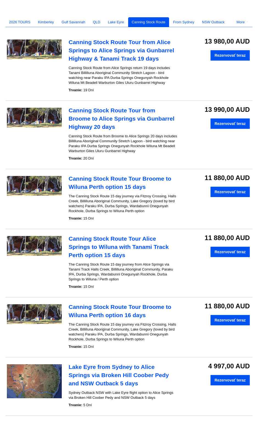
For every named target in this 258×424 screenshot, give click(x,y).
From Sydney (183, 22)
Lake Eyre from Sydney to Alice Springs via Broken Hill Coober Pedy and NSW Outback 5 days (119, 375)
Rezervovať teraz (230, 55)
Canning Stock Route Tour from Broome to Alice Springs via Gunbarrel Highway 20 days (121, 118)
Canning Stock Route (149, 22)
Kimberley (46, 22)
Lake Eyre (116, 22)
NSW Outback (213, 22)
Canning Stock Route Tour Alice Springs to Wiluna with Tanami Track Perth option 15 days (119, 246)
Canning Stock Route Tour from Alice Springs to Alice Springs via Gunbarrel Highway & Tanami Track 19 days (121, 50)
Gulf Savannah (73, 22)
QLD (96, 22)
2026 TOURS (19, 22)
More (242, 22)
